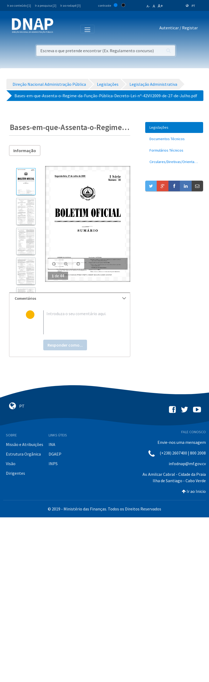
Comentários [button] (70, 298)
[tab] (69, 298)
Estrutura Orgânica (23, 454)
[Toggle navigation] (61, 28)
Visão (10, 463)
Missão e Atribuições (24, 444)
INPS (53, 463)
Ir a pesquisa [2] (45, 5)
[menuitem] (174, 127)
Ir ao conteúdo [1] (19, 5)
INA (52, 444)
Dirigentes (15, 473)
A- (148, 6)
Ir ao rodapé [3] (70, 5)
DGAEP (55, 454)
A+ (160, 6)
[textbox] (78, 322)
